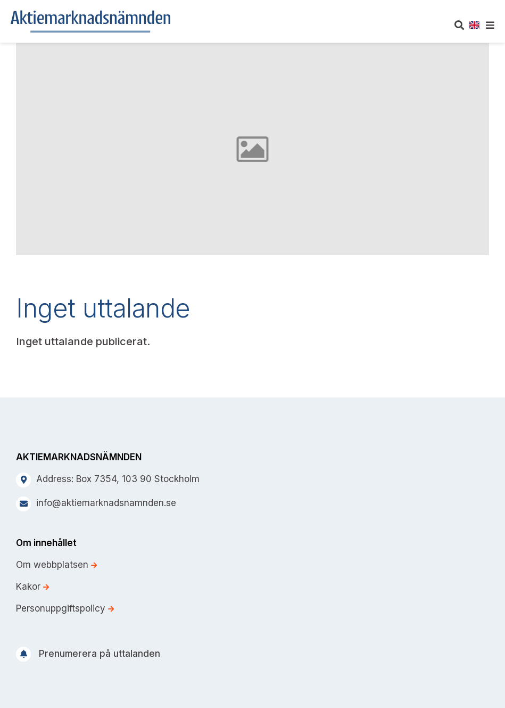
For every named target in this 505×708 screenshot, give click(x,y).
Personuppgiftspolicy (65, 608)
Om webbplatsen (56, 564)
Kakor (32, 586)
